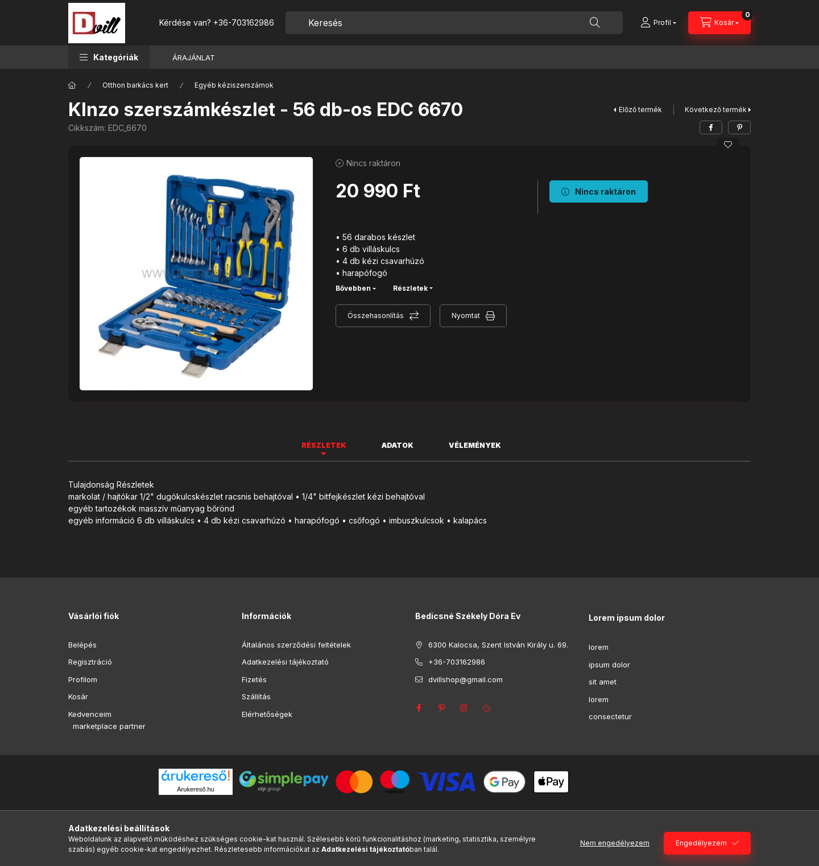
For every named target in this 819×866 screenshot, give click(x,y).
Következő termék (716, 109)
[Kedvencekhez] (728, 144)
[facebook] (711, 127)
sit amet (603, 681)
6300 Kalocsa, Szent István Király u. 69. (498, 644)
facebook (418, 707)
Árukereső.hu (195, 789)
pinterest (441, 707)
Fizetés (254, 679)
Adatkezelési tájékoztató (285, 661)
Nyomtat (466, 315)
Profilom (82, 679)
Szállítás (256, 696)
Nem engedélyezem (615, 843)
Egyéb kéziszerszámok (234, 85)
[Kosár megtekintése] (719, 22)
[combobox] (454, 22)
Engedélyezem (701, 843)
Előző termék (640, 109)
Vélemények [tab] (475, 445)
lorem (599, 646)
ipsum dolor (609, 664)
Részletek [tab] (323, 445)
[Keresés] (594, 23)
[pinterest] (739, 127)
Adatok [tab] (397, 445)
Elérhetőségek (267, 714)
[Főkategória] (72, 85)
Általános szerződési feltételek (296, 644)
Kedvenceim (89, 714)
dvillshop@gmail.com (465, 679)
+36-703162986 (243, 22)
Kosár (78, 696)
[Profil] (658, 22)
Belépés (82, 644)
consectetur (610, 716)
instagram (464, 707)
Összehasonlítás (376, 315)
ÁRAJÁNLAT (193, 57)
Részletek (410, 288)
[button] (109, 57)
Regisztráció (90, 661)
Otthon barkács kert (135, 85)
